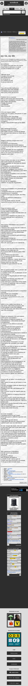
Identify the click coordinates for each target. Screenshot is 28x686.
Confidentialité (14, 663)
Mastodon (17, 677)
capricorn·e (9, 532)
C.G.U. (14, 658)
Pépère (8, 570)
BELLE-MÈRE (12, 558)
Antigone (15, 515)
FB (13, 677)
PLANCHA (15, 555)
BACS (13, 563)
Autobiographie (12, 470)
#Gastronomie (14, 554)
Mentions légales (14, 652)
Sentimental (10, 472)
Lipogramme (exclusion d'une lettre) (16, 479)
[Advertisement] (14, 22)
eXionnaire (9, 523)
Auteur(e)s (9, 31)
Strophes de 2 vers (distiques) (15, 474)
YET (15, 566)
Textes (4, 31)
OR (15, 550)
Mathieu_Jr (15, 31)
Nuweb (17, 682)
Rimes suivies (10, 477)
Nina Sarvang (9, 531)
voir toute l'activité (18, 545)
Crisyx (8, 519)
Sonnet (8, 471)
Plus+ (20, 518)
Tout (17, 518)
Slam (8, 469)
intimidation (10, 468)
